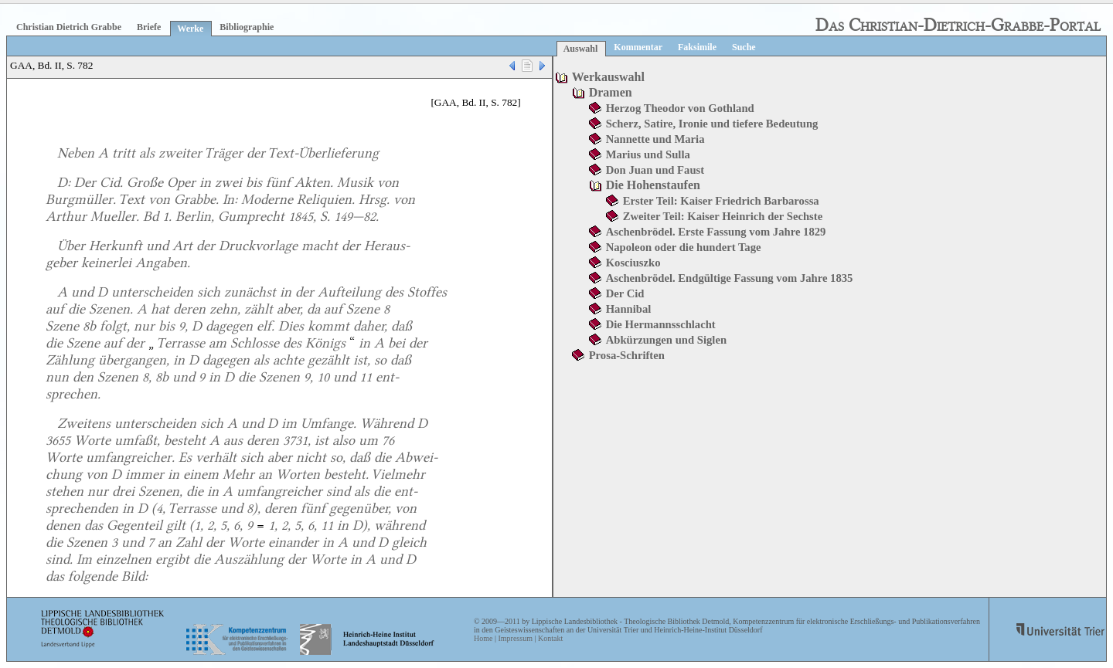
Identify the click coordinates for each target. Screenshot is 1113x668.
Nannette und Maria (655, 139)
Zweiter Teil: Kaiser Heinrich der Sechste (723, 216)
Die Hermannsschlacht (661, 324)
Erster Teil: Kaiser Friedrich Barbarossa (721, 201)
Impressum (515, 638)
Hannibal (629, 309)
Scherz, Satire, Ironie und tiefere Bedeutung (712, 123)
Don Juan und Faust (655, 170)
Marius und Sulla (648, 154)
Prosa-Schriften (627, 355)
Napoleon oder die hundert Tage (683, 247)
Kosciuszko (633, 262)
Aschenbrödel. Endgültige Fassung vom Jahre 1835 (729, 278)
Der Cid (625, 293)
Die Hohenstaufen (653, 185)
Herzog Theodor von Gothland (680, 108)
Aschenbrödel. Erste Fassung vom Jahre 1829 (716, 231)
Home (483, 638)
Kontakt (550, 638)
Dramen (610, 92)
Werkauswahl (608, 76)
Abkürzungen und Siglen (666, 340)
